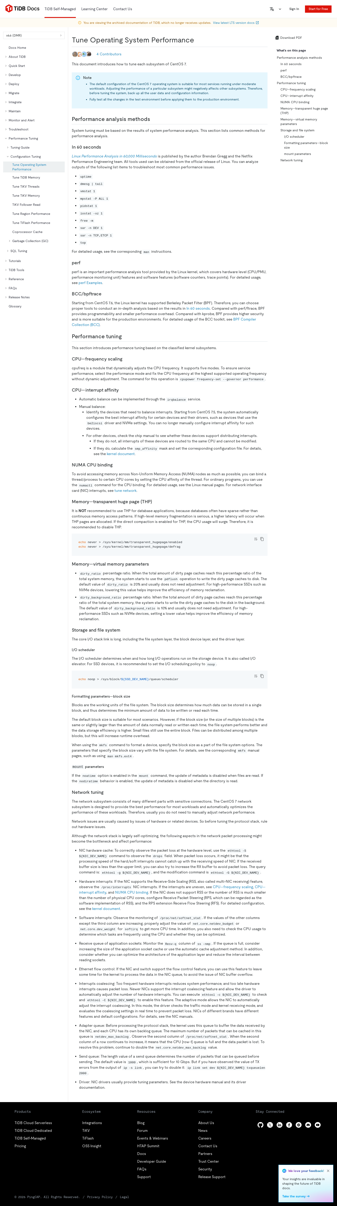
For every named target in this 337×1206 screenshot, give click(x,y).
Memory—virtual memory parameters (298, 122)
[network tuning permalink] (107, 792)
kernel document (121, 454)
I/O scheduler (294, 136)
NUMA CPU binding (131, 892)
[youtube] (317, 1125)
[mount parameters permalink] (107, 766)
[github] (260, 1125)
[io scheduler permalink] (98, 649)
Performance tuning (291, 83)
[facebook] (289, 1125)
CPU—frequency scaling (233, 887)
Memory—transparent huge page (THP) (304, 111)
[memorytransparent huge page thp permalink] (156, 501)
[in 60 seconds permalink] (104, 147)
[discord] (308, 1125)
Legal (124, 1197)
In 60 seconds (198, 308)
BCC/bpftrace (291, 76)
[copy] (262, 539)
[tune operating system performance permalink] (198, 40)
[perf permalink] (84, 262)
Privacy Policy (100, 1197)
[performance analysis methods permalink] (153, 119)
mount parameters (297, 154)
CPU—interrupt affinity (296, 96)
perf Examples (90, 283)
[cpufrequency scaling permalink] (126, 359)
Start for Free (318, 9)
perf (283, 70)
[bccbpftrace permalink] (105, 294)
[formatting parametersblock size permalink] (133, 696)
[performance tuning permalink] (125, 336)
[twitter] (270, 1125)
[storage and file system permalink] (124, 630)
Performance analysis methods (299, 57)
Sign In (294, 9)
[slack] (298, 1125)
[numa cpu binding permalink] (116, 465)
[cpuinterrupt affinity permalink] (122, 390)
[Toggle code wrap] (256, 539)
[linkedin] (279, 1125)
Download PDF (288, 37)
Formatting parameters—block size (306, 145)
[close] (328, 1171)
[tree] (34, 177)
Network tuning (291, 160)
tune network (125, 490)
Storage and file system (297, 130)
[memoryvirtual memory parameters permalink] (152, 564)
